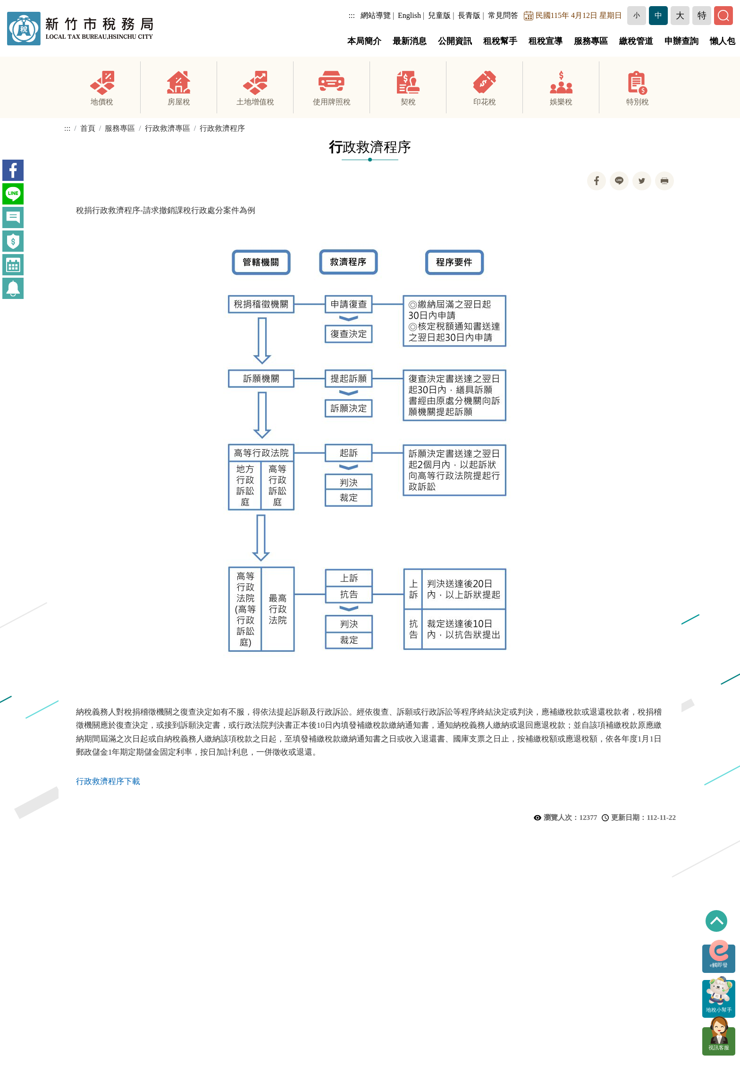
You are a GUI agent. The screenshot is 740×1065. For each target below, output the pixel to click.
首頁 (87, 129)
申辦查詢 (681, 41)
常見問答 (503, 15)
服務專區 (591, 41)
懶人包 (722, 41)
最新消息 (410, 41)
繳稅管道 (636, 41)
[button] (637, 15)
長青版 (469, 15)
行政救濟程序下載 (108, 782)
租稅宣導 (546, 41)
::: (352, 15)
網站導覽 (376, 15)
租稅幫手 (500, 41)
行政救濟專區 (167, 129)
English (409, 15)
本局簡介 (364, 41)
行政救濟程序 (222, 129)
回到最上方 (716, 921)
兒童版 (439, 15)
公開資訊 (455, 41)
